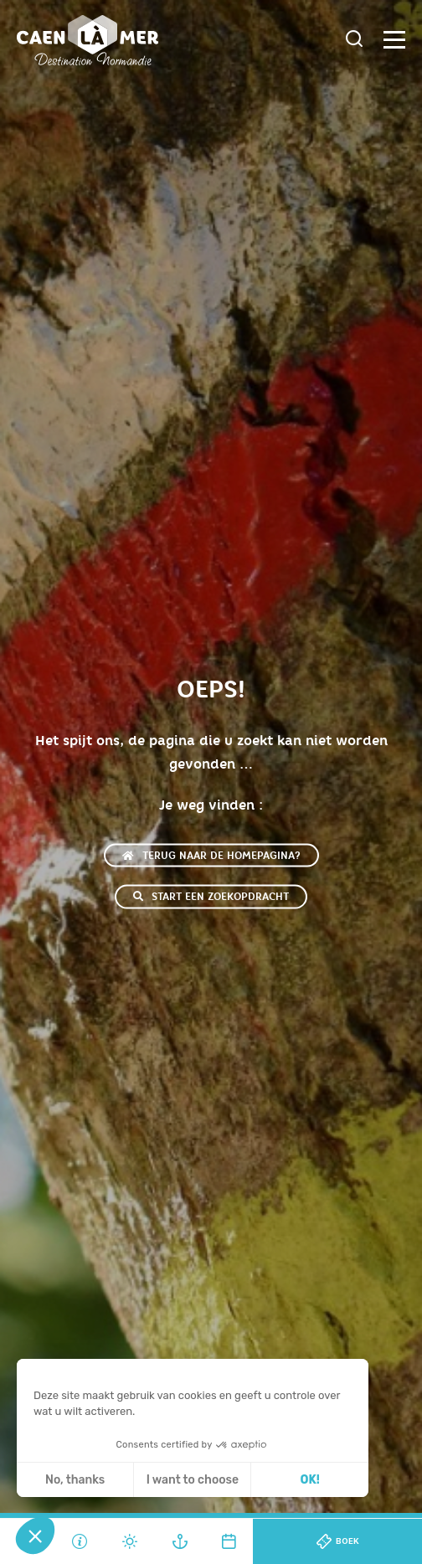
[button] (35, 1535)
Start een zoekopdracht (211, 897)
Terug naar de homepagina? (211, 856)
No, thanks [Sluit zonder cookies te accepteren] (75, 1480)
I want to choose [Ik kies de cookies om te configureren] (193, 1480)
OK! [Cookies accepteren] (310, 1480)
